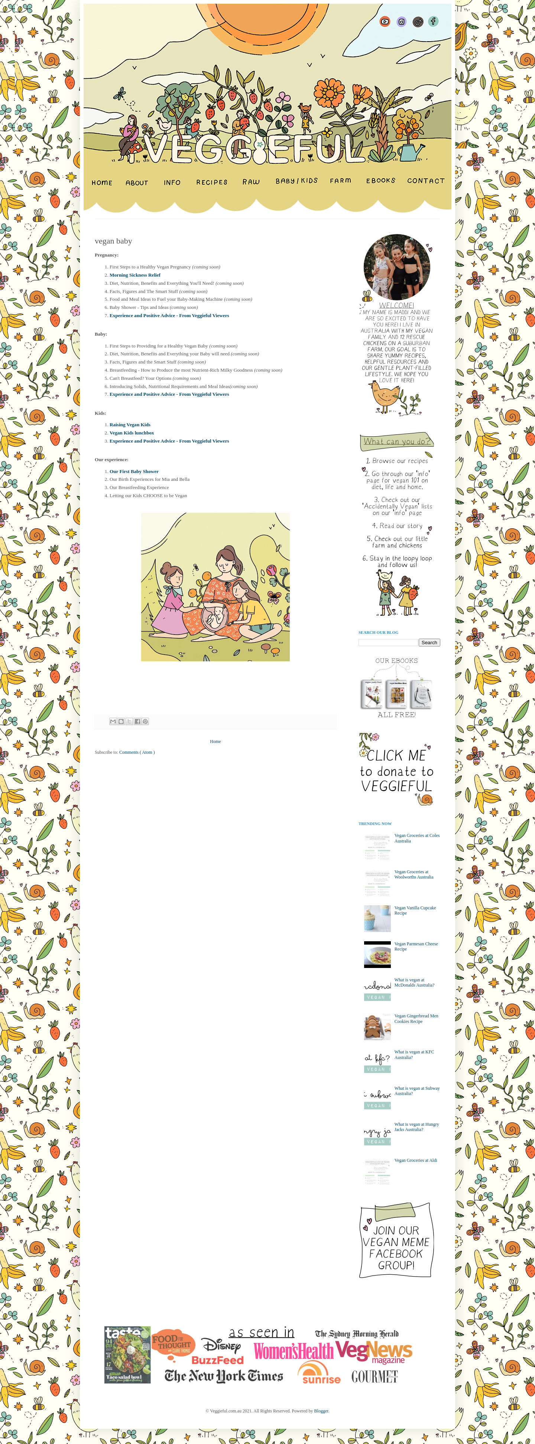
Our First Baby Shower (134, 471)
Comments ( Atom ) (137, 752)
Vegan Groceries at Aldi (416, 1160)
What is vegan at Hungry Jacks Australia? (417, 1127)
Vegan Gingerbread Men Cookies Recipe (416, 1018)
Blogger (321, 1411)
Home (215, 741)
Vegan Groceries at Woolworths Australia (414, 874)
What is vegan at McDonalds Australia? (415, 982)
